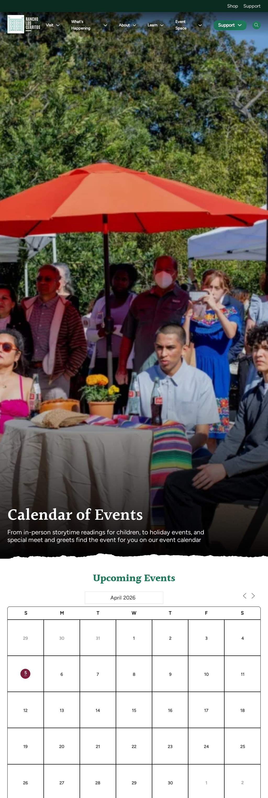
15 (134, 710)
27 (61, 782)
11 (242, 674)
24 (206, 746)
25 (242, 746)
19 (25, 746)
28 (97, 782)
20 (61, 746)
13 (62, 710)
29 (25, 638)
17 (206, 710)
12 (25, 710)
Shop (232, 6)
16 (170, 710)
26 (25, 782)
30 (61, 638)
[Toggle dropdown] (58, 25)
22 (134, 746)
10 (206, 674)
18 (242, 710)
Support (252, 6)
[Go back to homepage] (23, 25)
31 (98, 638)
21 (98, 746)
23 (170, 746)
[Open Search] (256, 25)
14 (98, 710)
